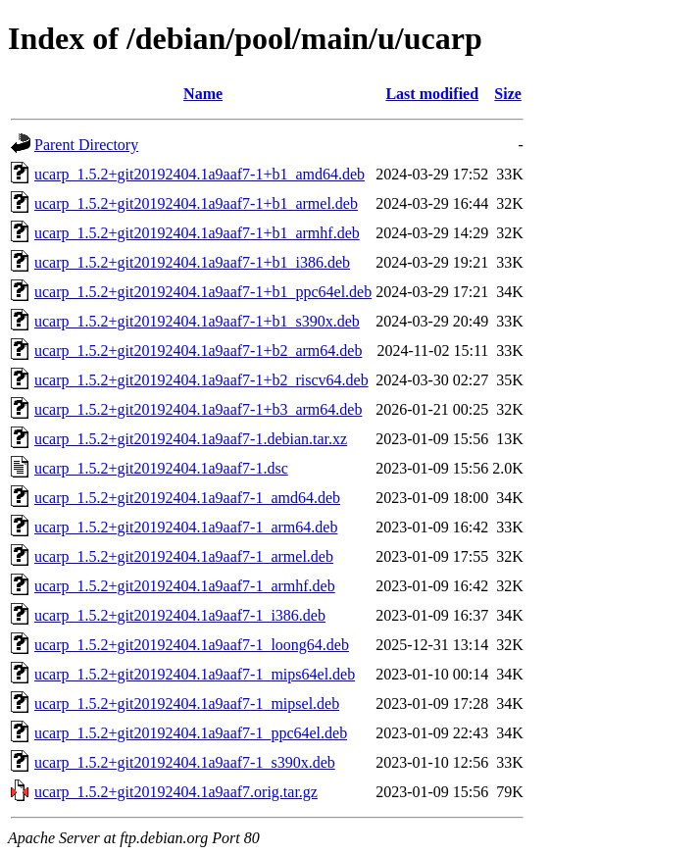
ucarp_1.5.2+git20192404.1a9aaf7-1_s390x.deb (184, 762)
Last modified (431, 93)
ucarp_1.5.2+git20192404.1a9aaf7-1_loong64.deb (191, 644)
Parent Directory (86, 144)
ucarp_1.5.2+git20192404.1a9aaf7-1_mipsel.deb (186, 703)
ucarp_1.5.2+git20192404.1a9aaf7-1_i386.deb (179, 615)
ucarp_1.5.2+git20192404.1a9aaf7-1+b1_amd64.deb (199, 174)
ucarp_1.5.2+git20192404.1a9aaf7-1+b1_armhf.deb (197, 233)
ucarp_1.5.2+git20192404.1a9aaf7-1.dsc (161, 468)
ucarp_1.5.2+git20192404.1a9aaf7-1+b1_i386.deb (192, 262)
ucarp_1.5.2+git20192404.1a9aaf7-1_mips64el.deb (194, 674)
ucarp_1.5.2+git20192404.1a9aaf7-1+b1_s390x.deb (197, 321)
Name (203, 93)
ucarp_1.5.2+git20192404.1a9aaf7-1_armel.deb (183, 556)
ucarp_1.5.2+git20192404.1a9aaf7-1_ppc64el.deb (190, 733)
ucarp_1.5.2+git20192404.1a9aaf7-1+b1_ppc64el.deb (203, 291)
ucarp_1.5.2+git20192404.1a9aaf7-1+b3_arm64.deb (198, 409)
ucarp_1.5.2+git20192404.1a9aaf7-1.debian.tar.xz (190, 438)
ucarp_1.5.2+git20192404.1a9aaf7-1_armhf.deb (184, 586)
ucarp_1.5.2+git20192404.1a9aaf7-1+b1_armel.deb (196, 203)
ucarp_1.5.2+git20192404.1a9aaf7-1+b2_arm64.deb (198, 350)
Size (508, 93)
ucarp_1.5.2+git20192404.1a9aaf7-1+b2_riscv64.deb (201, 380)
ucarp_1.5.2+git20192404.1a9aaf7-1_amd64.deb (187, 497)
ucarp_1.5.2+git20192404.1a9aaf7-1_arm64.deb (185, 527)
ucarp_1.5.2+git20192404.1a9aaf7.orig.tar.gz (176, 791)
